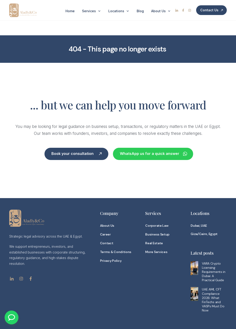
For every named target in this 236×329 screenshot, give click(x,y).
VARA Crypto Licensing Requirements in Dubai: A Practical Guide (213, 256)
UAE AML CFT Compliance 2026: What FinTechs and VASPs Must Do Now (213, 284)
